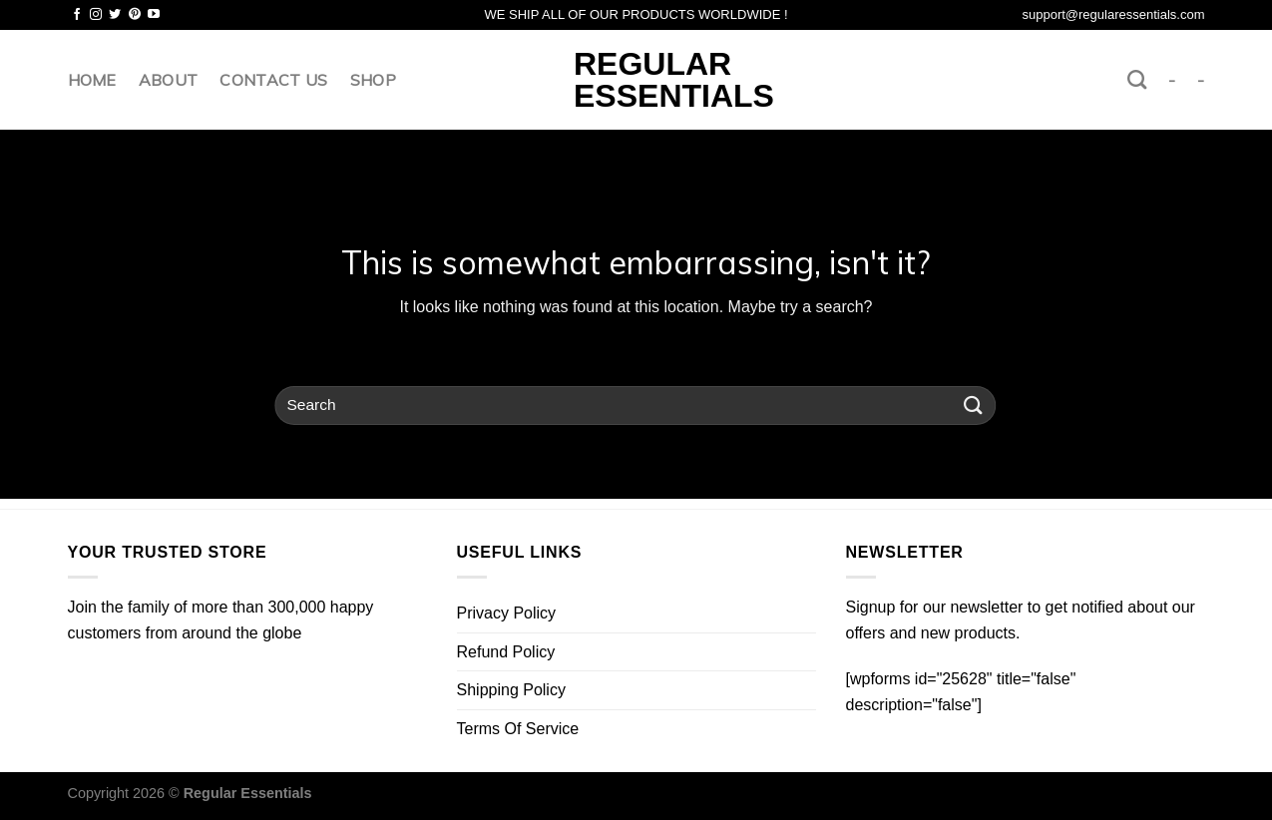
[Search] (1136, 79)
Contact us (273, 80)
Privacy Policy (507, 613)
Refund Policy (506, 651)
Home (92, 80)
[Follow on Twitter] (115, 15)
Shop (373, 80)
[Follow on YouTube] (154, 15)
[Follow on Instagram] (96, 15)
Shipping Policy (511, 689)
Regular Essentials (636, 80)
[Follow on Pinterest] (135, 15)
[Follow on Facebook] (77, 15)
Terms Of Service (518, 728)
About (169, 80)
